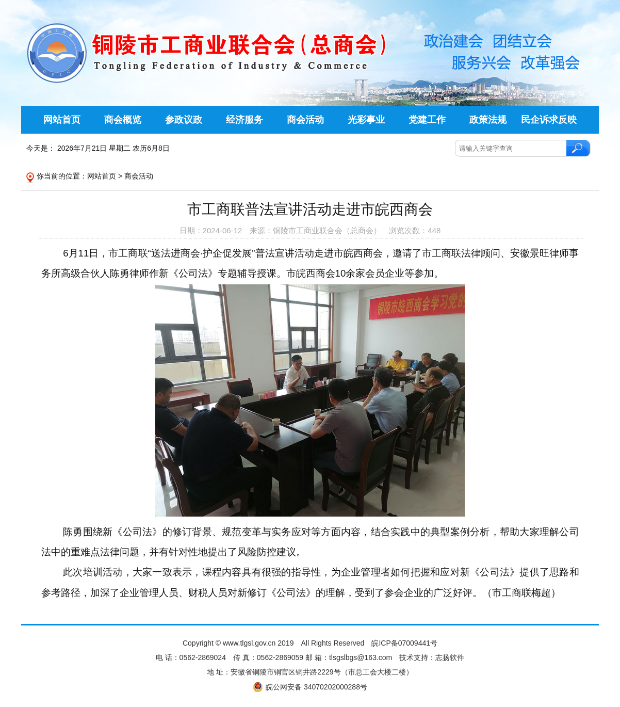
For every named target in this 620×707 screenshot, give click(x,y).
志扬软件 (449, 657)
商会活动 (138, 176)
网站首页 (101, 176)
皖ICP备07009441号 (404, 643)
